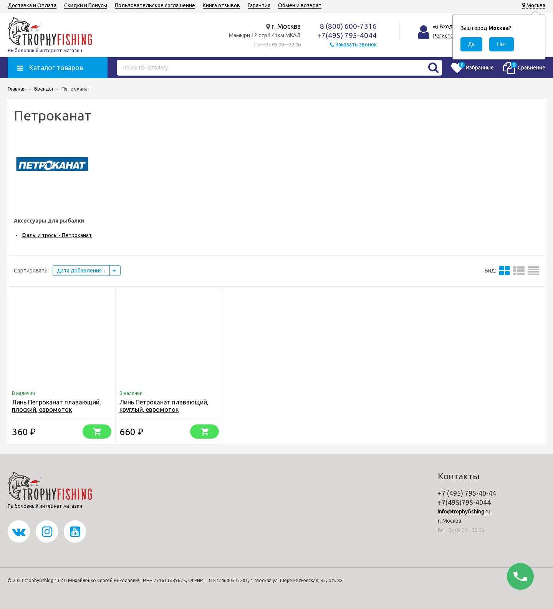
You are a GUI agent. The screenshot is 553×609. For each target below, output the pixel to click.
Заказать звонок (356, 44)
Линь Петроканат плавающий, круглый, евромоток (164, 406)
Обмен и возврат (299, 5)
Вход (446, 26)
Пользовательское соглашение (155, 5)
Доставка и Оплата (32, 5)
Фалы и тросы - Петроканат (57, 235)
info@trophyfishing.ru (464, 511)
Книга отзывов (221, 5)
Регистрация (449, 36)
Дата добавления (81, 270)
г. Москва (286, 26)
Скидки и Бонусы (85, 5)
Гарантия (259, 5)
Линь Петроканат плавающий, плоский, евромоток (56, 406)
